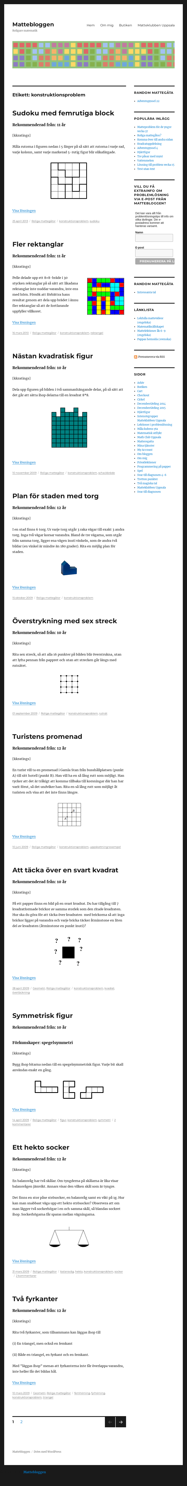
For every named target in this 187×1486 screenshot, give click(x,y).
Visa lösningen (24, 211)
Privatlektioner (146, 462)
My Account (144, 450)
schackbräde (106, 472)
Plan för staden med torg (55, 496)
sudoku (94, 221)
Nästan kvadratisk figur (52, 356)
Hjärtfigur (143, 152)
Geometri (39, 988)
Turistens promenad (47, 736)
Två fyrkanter (35, 1299)
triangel (48, 1397)
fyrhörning (98, 1393)
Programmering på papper (154, 466)
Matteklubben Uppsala (156, 25)
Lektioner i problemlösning (154, 424)
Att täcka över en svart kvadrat (65, 870)
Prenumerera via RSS (151, 357)
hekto (79, 1271)
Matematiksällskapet (150, 326)
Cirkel (141, 399)
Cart (139, 391)
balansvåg (67, 1271)
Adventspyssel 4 (147, 148)
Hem (91, 25)
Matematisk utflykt (149, 433)
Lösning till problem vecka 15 (155, 164)
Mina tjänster (145, 445)
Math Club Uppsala (149, 437)
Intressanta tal (146, 292)
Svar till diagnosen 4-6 (151, 475)
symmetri (104, 1119)
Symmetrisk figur (42, 1015)
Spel (140, 471)
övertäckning (21, 992)
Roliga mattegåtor (44, 221)
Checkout (143, 395)
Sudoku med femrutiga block (63, 113)
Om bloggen (145, 454)
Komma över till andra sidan (155, 139)
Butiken (125, 25)
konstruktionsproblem (74, 221)
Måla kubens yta (147, 429)
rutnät (103, 713)
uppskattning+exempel (105, 846)
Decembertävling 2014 (151, 403)
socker (118, 1271)
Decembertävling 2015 (151, 408)
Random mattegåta (153, 284)
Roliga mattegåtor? (149, 135)
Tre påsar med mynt (150, 156)
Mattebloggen (33, 24)
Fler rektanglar (38, 244)
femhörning (82, 1393)
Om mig (106, 25)
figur (63, 1119)
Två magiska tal (147, 483)
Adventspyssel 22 (148, 101)
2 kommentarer (26, 1275)
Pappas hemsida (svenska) (154, 339)
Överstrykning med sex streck (64, 621)
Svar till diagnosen (149, 491)
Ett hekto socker (40, 1147)
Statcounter (9, 1483)
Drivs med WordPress (47, 1451)
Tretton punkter (147, 479)
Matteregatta (145, 441)
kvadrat (109, 988)
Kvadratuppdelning (149, 144)
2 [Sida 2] (22, 1421)
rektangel (97, 332)
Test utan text (146, 169)
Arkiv (140, 382)
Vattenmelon (145, 160)
